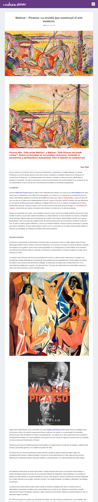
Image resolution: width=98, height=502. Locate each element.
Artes (45, 25)
